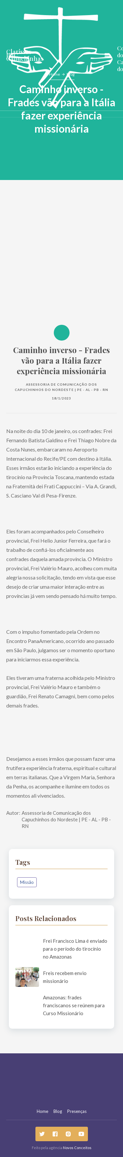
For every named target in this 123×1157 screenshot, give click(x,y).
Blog (57, 1111)
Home (42, 1111)
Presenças (77, 1111)
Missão (27, 882)
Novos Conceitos (77, 1147)
